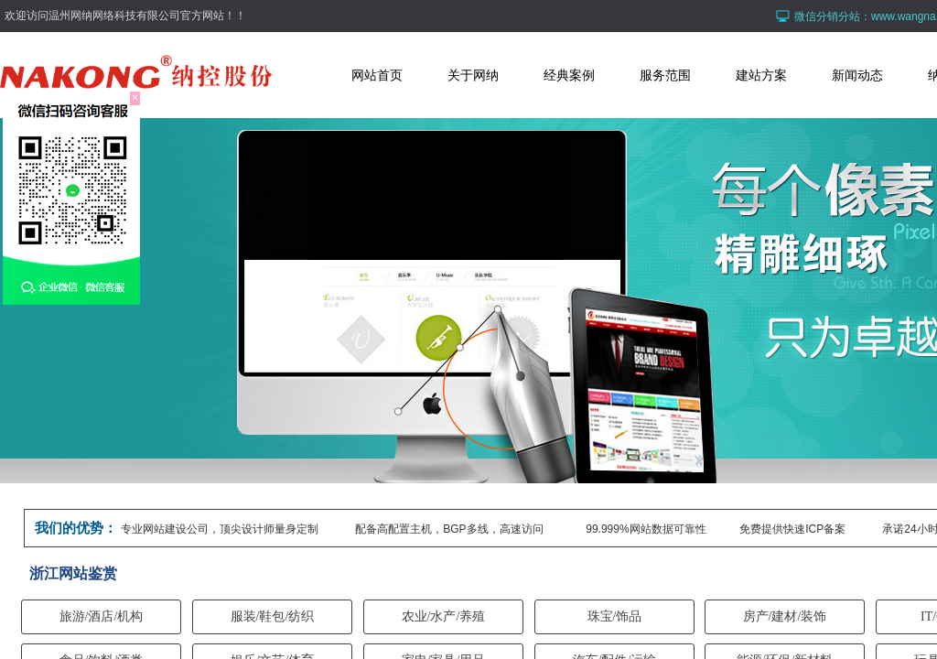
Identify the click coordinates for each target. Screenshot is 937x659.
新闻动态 (857, 75)
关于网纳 (473, 75)
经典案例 (569, 75)
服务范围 (665, 75)
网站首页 (377, 75)
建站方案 (761, 75)
